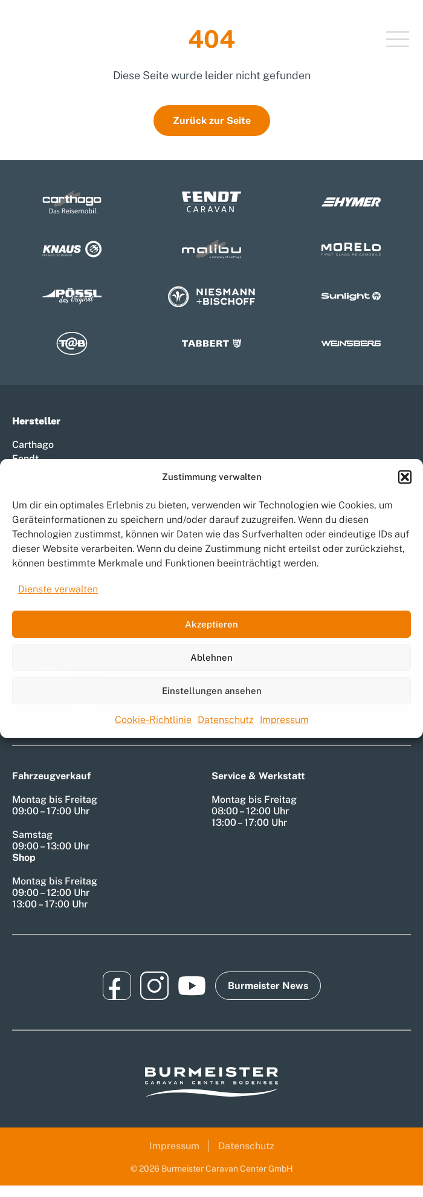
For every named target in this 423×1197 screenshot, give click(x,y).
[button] (405, 477)
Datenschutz (226, 719)
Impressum (284, 719)
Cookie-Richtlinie (153, 719)
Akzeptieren (211, 624)
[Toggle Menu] (397, 40)
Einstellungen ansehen (212, 691)
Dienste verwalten (58, 589)
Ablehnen (211, 657)
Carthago (33, 444)
